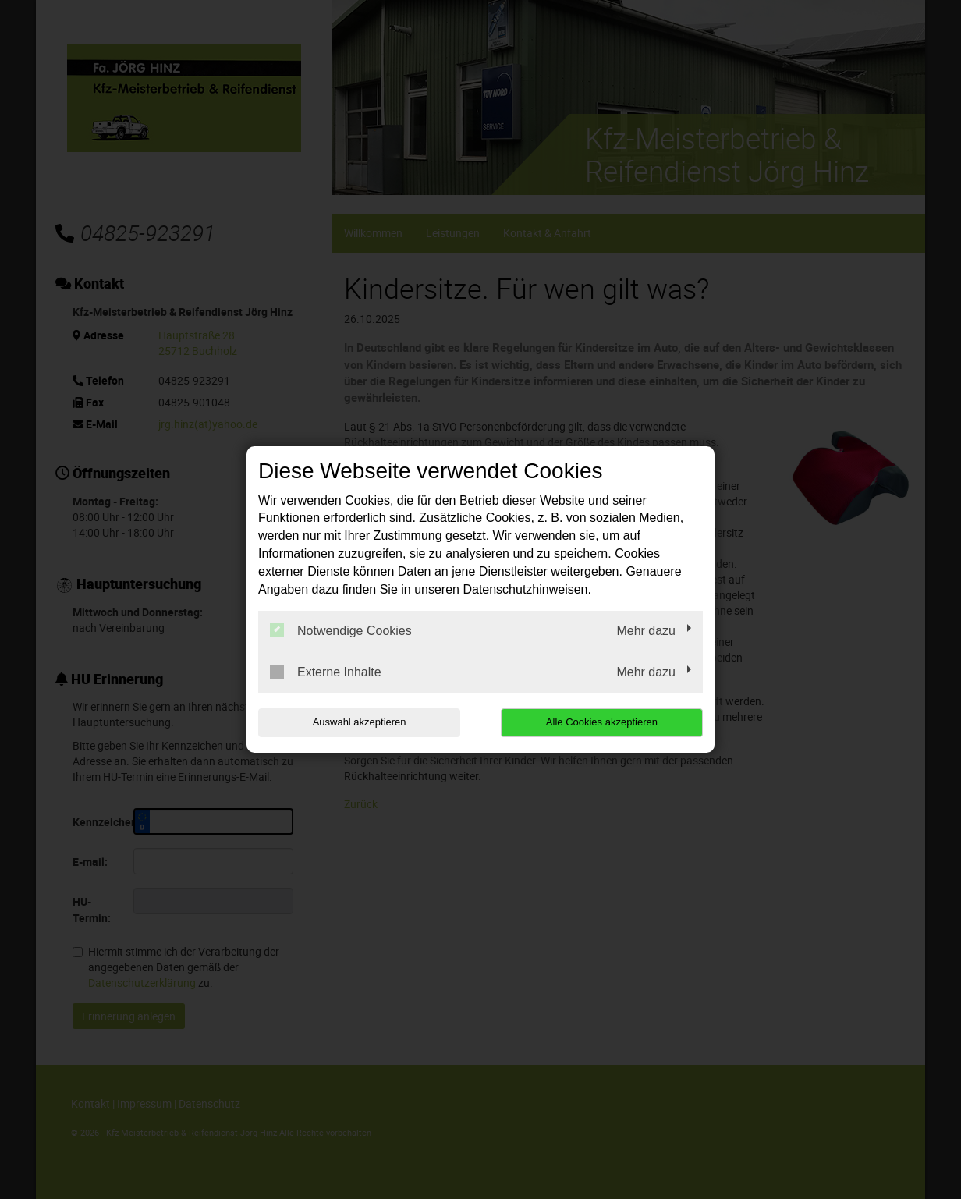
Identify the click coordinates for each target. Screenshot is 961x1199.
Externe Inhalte (325, 672)
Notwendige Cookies (341, 630)
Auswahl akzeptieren (358, 722)
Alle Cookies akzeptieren (602, 722)
